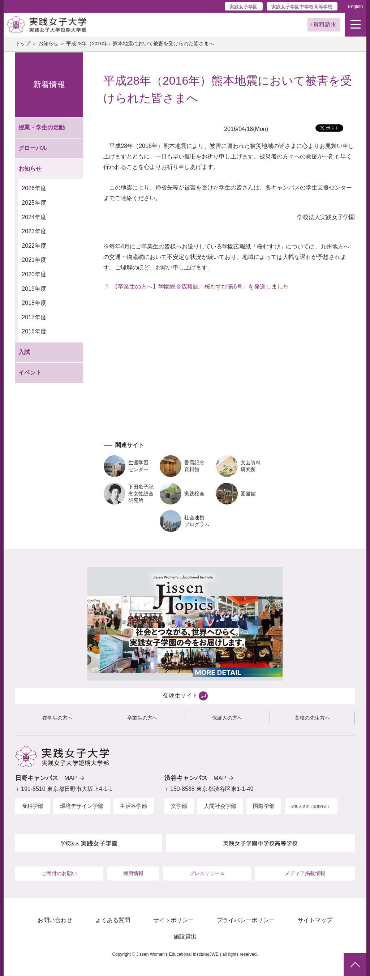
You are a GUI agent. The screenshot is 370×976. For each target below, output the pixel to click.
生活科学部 (133, 806)
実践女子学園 (243, 6)
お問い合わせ (55, 920)
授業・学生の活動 (41, 127)
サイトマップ (315, 920)
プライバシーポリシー (246, 920)
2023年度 (34, 231)
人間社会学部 (220, 806)
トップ (22, 43)
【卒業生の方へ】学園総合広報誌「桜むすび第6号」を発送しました (200, 287)
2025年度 (34, 203)
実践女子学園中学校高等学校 (301, 6)
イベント (30, 373)
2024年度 (34, 217)
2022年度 (34, 246)
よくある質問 (112, 920)
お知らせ (48, 43)
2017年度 (34, 317)
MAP (70, 778)
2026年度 (34, 188)
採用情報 (133, 873)
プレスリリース (207, 873)
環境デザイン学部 (81, 806)
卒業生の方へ (142, 718)
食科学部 (32, 806)
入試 (24, 352)
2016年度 (34, 331)
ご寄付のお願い (59, 873)
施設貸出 (185, 936)
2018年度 (34, 303)
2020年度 (34, 274)
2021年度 (34, 260)
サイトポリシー (173, 920)
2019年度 (34, 289)
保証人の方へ (227, 718)
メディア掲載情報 (305, 873)
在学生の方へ (57, 718)
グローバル (32, 148)
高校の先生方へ (312, 718)
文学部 (179, 806)
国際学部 (264, 806)
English (355, 6)
